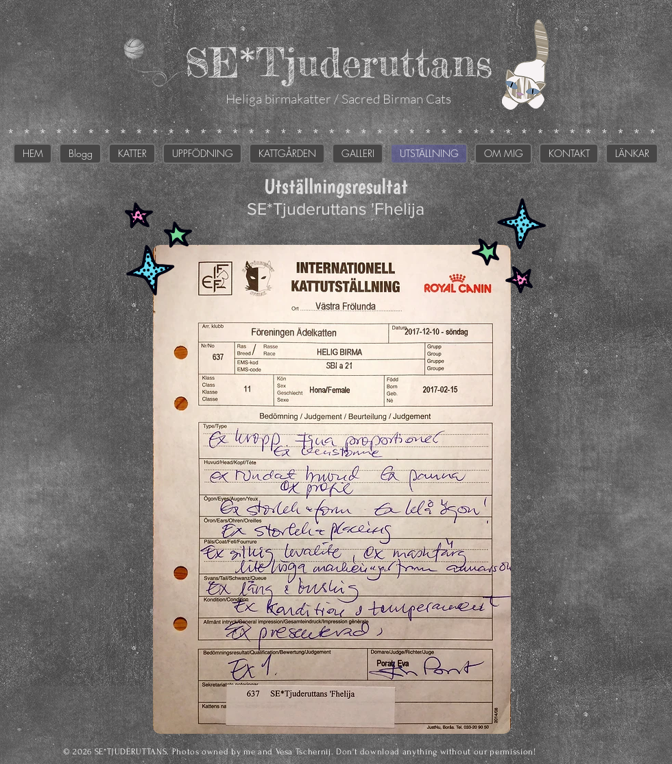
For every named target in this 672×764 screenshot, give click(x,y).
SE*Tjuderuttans (338, 62)
